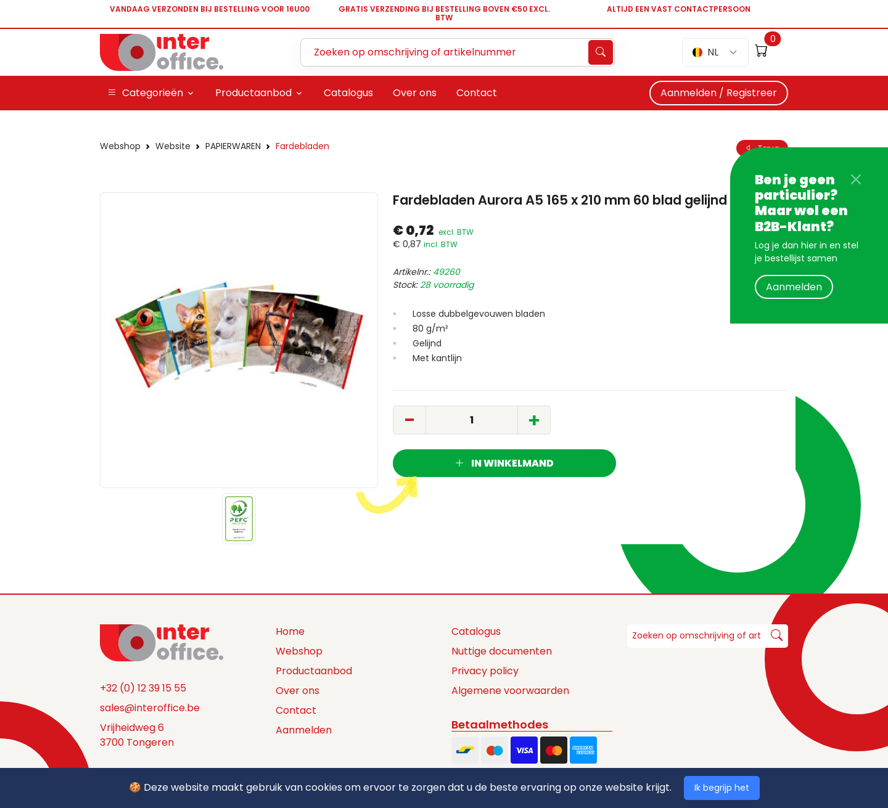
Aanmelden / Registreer (718, 93)
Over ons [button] (415, 93)
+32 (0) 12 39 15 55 (143, 688)
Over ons (297, 691)
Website (173, 146)
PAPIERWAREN (233, 146)
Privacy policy (485, 671)
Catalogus (476, 631)
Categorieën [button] (145, 93)
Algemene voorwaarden (510, 691)
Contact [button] (476, 93)
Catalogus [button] (348, 93)
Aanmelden (794, 287)
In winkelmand (504, 463)
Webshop (120, 146)
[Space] (161, 641)
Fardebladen (302, 146)
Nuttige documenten (501, 651)
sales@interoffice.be (150, 708)
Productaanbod (314, 671)
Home (290, 631)
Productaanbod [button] (253, 93)
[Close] (856, 179)
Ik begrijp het (721, 787)
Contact (296, 710)
